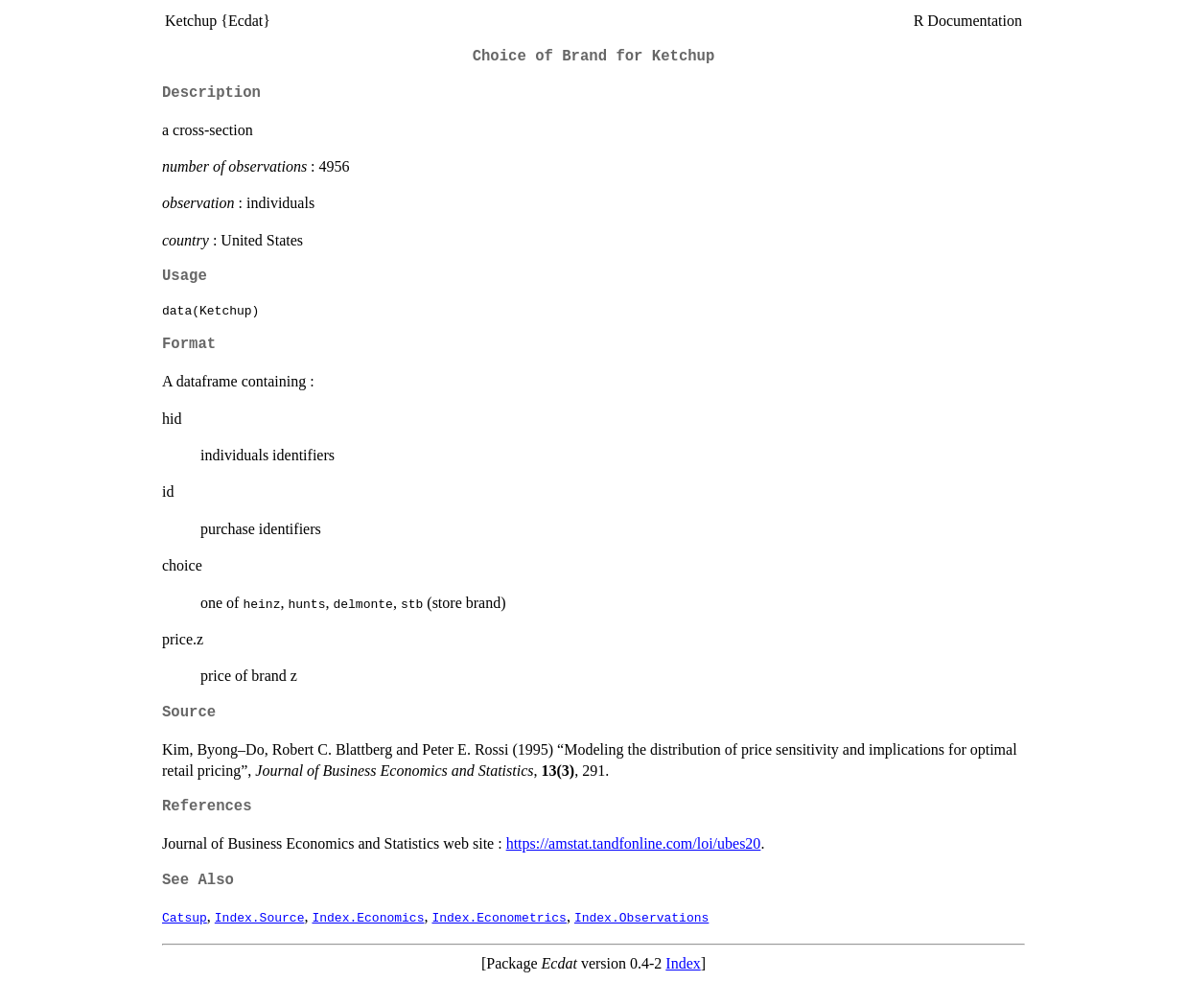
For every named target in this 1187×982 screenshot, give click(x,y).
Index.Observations (641, 916)
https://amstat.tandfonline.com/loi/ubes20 (633, 843)
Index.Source (260, 916)
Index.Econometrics (498, 916)
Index (682, 963)
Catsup (184, 916)
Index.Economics (368, 916)
